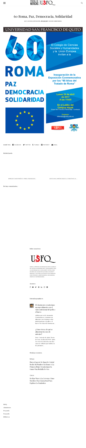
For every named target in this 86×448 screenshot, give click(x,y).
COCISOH (30, 21)
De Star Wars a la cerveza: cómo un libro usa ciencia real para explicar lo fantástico (42, 380)
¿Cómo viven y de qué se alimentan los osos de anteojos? (44, 331)
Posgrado (6, 414)
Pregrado (6, 410)
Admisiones (7, 407)
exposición (36, 21)
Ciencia (32, 375)
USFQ (5, 404)
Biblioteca (6, 417)
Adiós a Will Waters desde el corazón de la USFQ (64, 178)
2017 (25, 21)
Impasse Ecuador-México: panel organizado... (22, 178)
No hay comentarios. (55, 21)
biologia (32, 359)
